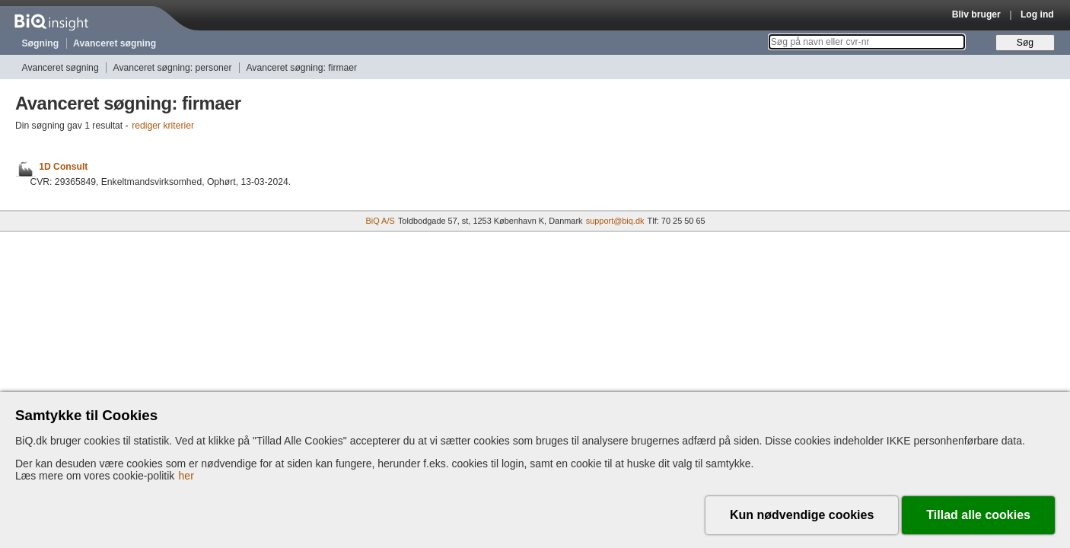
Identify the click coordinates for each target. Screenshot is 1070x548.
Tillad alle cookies (978, 514)
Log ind (1037, 14)
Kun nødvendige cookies (802, 514)
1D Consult (63, 166)
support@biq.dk (615, 220)
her (186, 476)
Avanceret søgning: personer (172, 67)
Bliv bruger (976, 14)
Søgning (40, 43)
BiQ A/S (379, 220)
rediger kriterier (163, 125)
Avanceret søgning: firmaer (301, 67)
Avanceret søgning (114, 43)
